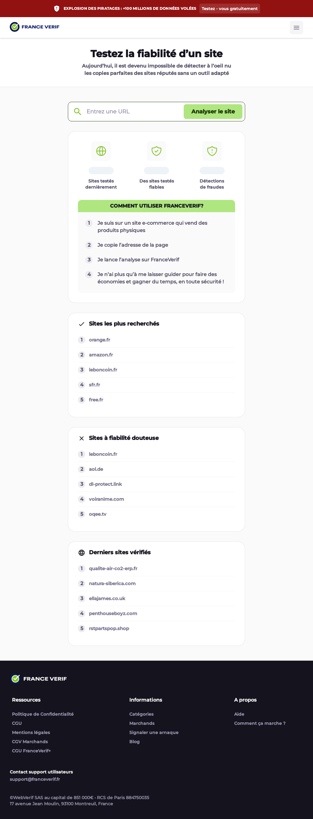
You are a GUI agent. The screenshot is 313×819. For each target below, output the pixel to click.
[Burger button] (296, 27)
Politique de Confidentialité (43, 714)
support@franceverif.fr (35, 779)
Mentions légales (31, 732)
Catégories (141, 714)
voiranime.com (106, 499)
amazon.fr (101, 355)
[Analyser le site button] (213, 111)
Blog (134, 741)
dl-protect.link (105, 484)
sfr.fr (94, 385)
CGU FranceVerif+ (31, 751)
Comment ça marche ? (259, 723)
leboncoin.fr (103, 370)
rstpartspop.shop (109, 628)
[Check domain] (77, 112)
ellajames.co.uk (107, 598)
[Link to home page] (34, 28)
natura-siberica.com (112, 583)
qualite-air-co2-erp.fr (113, 568)
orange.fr (99, 340)
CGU (17, 723)
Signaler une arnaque (154, 732)
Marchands (141, 723)
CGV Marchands (30, 741)
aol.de (96, 469)
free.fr (96, 400)
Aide (239, 714)
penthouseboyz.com (113, 613)
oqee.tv (97, 514)
